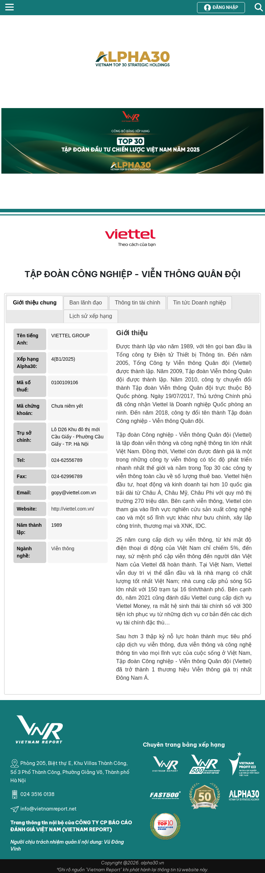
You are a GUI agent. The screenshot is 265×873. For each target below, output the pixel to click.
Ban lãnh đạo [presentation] (85, 302)
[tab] (34, 303)
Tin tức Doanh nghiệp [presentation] (199, 302)
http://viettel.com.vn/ (72, 509)
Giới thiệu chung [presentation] (35, 302)
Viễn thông (62, 548)
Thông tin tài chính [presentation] (137, 302)
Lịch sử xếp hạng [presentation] (90, 316)
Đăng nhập (221, 7)
